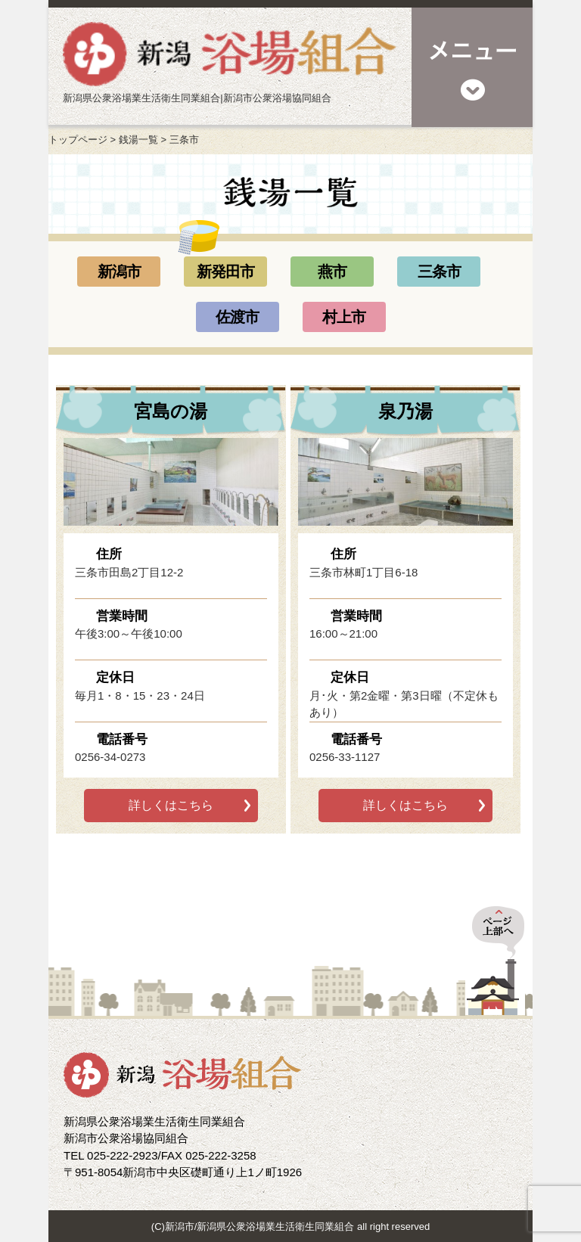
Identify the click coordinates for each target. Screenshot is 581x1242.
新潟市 (119, 271)
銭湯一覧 (138, 139)
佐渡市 (237, 317)
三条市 (439, 271)
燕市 (332, 271)
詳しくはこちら (171, 805)
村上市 (343, 317)
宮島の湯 (170, 411)
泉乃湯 (405, 411)
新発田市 (225, 271)
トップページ (77, 139)
